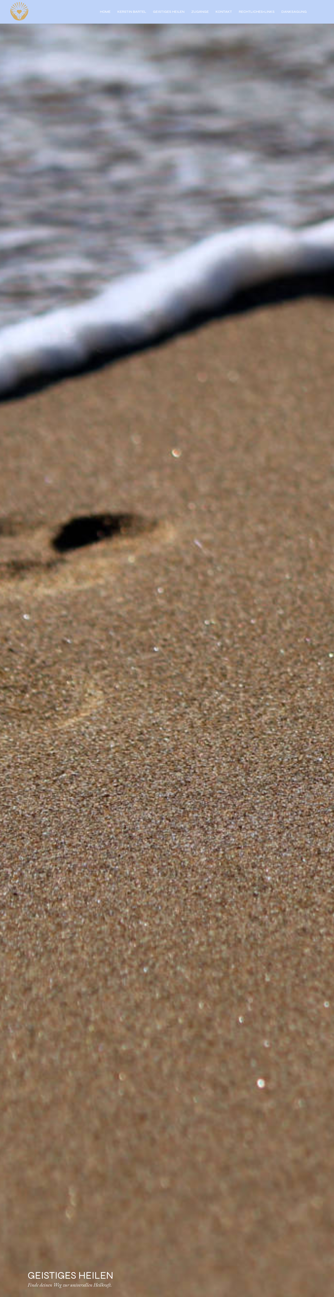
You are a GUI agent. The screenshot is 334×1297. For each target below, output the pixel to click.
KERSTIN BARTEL (131, 12)
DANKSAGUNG (294, 12)
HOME (105, 12)
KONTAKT (224, 12)
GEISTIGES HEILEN (168, 12)
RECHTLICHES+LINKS (257, 12)
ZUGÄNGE (200, 12)
